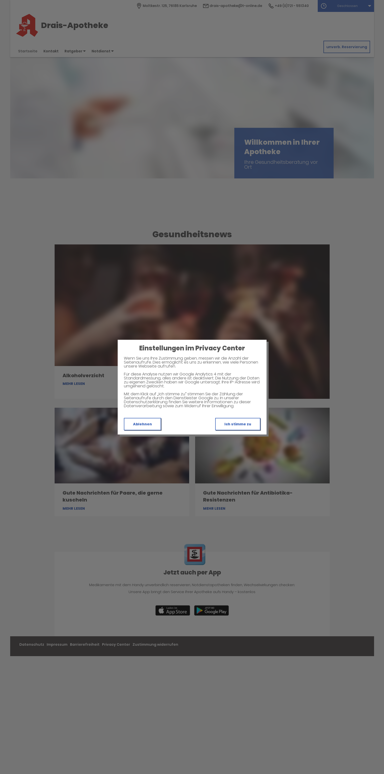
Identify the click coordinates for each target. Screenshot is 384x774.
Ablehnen (142, 424)
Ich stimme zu (237, 424)
